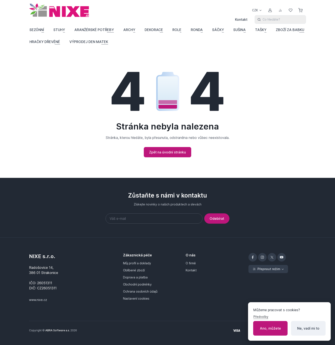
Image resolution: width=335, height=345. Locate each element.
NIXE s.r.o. (42, 256)
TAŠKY (260, 30)
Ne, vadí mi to (308, 328)
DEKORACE (154, 30)
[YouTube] (281, 257)
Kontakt (241, 19)
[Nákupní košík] (301, 10)
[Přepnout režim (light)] (268, 269)
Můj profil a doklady (137, 263)
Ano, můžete (270, 328)
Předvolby (260, 316)
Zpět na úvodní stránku (167, 152)
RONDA (197, 30)
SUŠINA (239, 30)
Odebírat (217, 218)
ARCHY (129, 30)
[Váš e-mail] (154, 218)
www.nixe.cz (38, 300)
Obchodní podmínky (137, 284)
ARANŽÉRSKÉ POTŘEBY (94, 30)
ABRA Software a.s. (57, 330)
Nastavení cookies (136, 298)
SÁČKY (218, 30)
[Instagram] (262, 257)
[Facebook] (252, 257)
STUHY (59, 30)
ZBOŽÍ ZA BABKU (290, 30)
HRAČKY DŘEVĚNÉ (44, 42)
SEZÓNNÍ (36, 30)
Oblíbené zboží (134, 270)
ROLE (176, 30)
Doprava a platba (135, 277)
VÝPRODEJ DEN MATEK (88, 42)
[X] (272, 257)
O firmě (191, 263)
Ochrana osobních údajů (140, 291)
